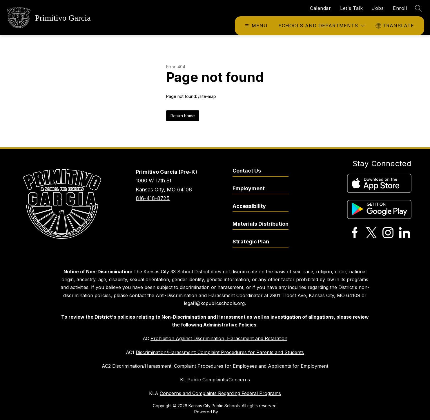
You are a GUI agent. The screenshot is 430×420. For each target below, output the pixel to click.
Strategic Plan (251, 241)
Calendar (320, 8)
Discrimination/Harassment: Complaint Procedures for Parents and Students (220, 352)
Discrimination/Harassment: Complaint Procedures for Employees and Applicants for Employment (220, 366)
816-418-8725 (153, 198)
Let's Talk (351, 8)
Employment (249, 188)
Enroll (400, 8)
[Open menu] (256, 25)
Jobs (378, 8)
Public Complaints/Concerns (218, 380)
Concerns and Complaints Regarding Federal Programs (220, 393)
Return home (182, 115)
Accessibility (249, 206)
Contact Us (247, 171)
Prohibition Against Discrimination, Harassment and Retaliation (218, 338)
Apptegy (227, 411)
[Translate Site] (395, 25)
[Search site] (418, 8)
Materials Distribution (261, 224)
